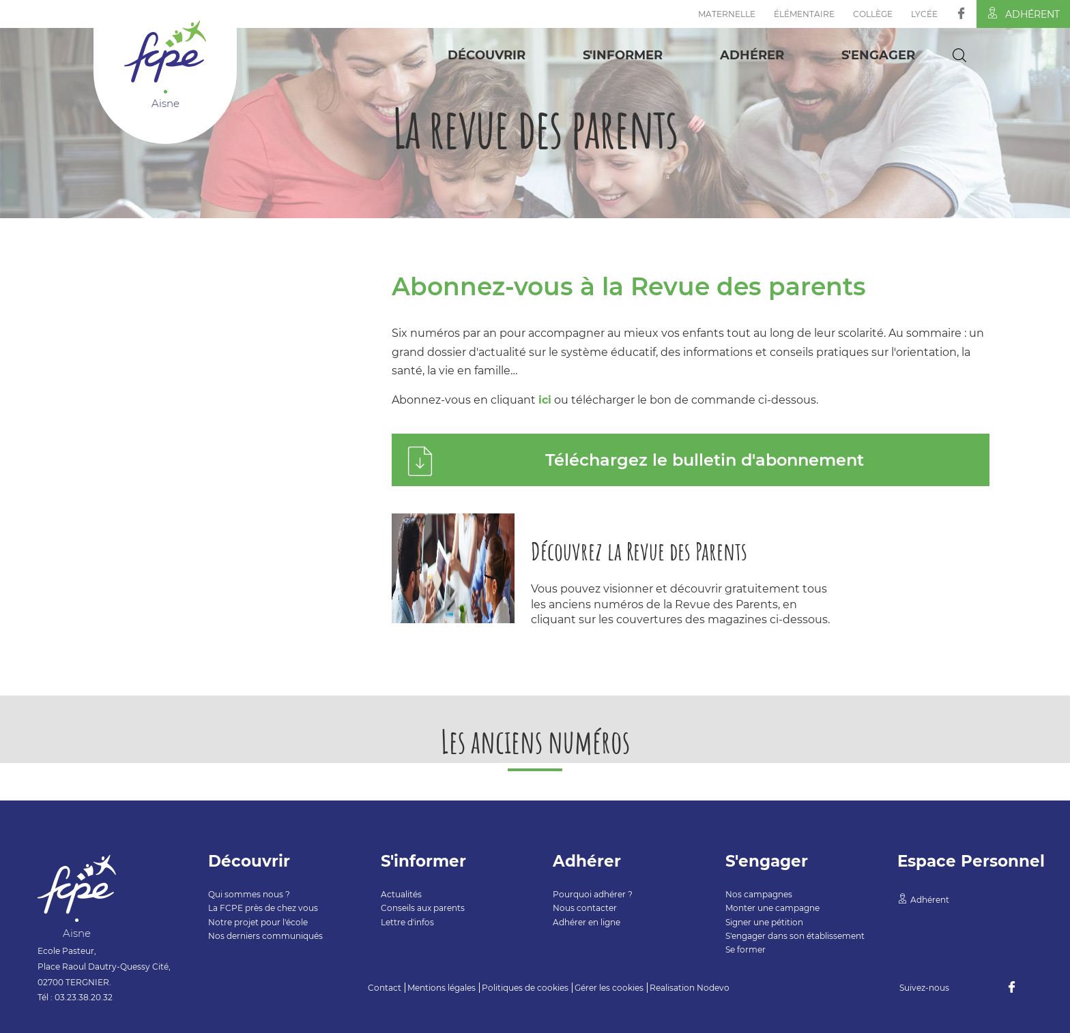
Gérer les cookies (609, 988)
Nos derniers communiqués (265, 936)
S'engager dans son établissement (795, 936)
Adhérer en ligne (586, 922)
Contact (384, 988)
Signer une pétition (764, 922)
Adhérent (1023, 13)
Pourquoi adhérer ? (593, 894)
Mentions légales (441, 988)
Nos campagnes (758, 894)
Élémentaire (804, 14)
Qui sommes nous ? (249, 894)
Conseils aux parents (423, 908)
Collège (873, 14)
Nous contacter (585, 908)
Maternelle (726, 14)
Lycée (924, 14)
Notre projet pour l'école (258, 922)
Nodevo (713, 988)
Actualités (401, 894)
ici (544, 399)
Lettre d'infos (407, 922)
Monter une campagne (772, 908)
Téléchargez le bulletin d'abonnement (704, 460)
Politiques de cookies (525, 988)
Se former (745, 949)
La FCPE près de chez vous (263, 908)
